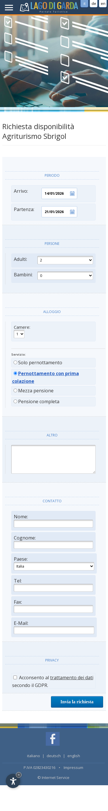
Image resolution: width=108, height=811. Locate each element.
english (73, 755)
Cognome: (53, 542)
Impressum (73, 767)
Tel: (53, 585)
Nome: (53, 520)
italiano (33, 755)
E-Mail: (54, 627)
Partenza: (45, 211)
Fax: (53, 606)
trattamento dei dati (71, 677)
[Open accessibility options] (13, 781)
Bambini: (53, 275)
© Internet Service (53, 777)
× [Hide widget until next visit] (19, 775)
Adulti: (53, 260)
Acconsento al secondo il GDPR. (52, 681)
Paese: (54, 563)
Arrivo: (45, 193)
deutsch (54, 755)
